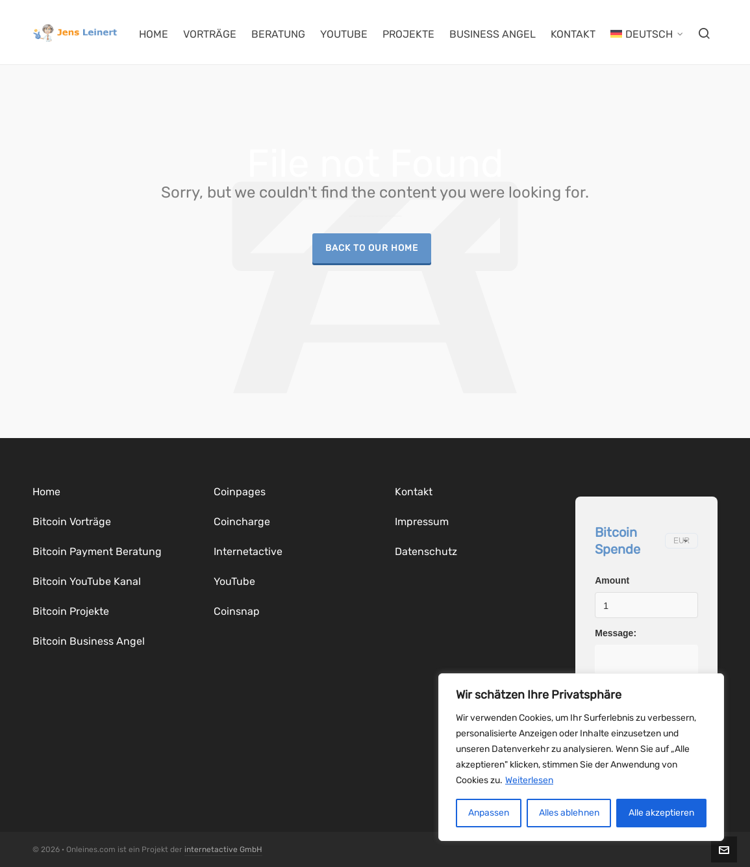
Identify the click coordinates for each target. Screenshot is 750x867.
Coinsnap (237, 611)
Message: (615, 633)
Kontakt (413, 491)
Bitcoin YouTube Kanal (86, 581)
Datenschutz (426, 551)
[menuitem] (646, 32)
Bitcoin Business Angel (88, 641)
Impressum (422, 521)
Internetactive (248, 551)
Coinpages (240, 491)
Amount (612, 580)
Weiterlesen (529, 780)
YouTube (234, 581)
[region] (581, 757)
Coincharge (242, 521)
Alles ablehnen (569, 812)
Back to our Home (371, 247)
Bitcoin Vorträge (71, 521)
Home (46, 491)
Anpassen (488, 812)
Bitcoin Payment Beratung (97, 551)
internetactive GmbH (223, 849)
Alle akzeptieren (661, 812)
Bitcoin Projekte (70, 611)
